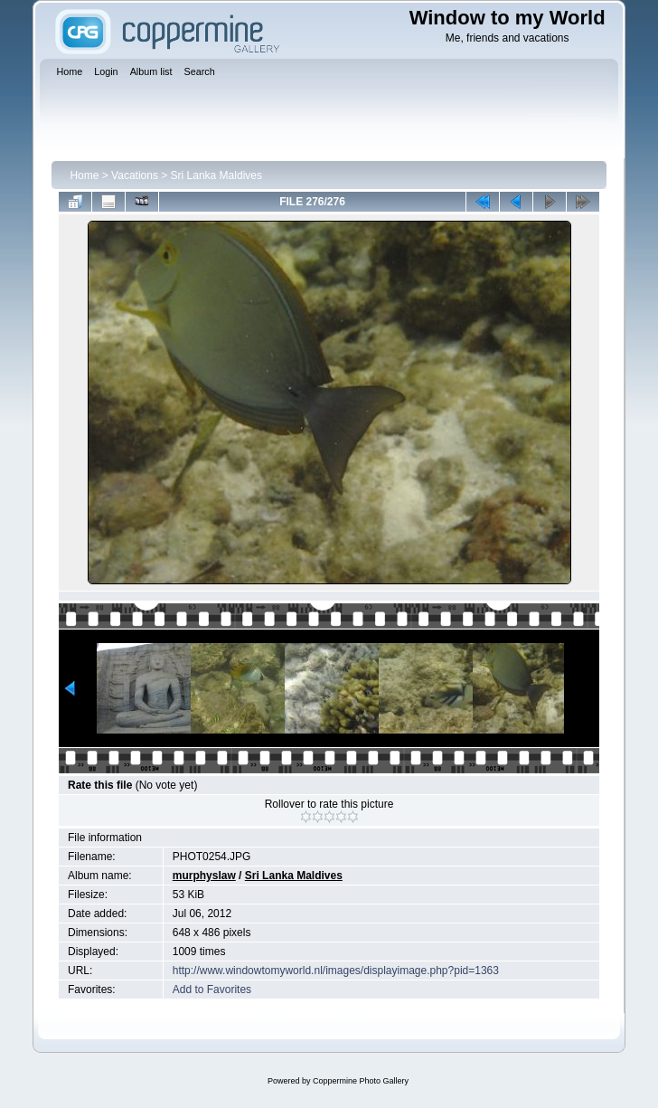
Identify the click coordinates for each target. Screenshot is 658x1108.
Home (84, 175)
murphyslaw (204, 875)
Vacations (134, 175)
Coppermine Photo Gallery (361, 1080)
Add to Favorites (212, 989)
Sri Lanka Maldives (216, 175)
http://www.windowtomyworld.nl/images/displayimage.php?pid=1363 (336, 970)
